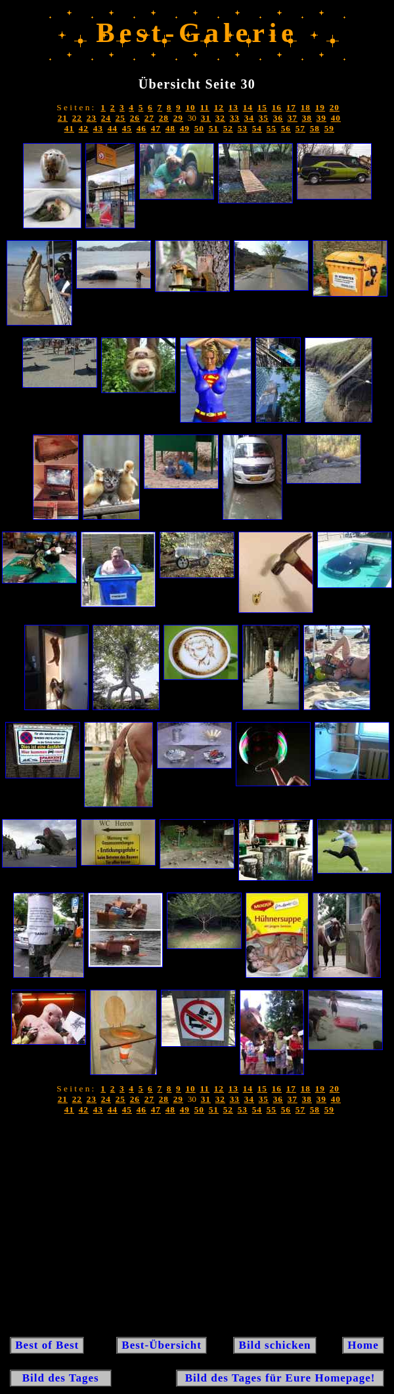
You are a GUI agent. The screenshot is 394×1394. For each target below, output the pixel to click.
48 (170, 128)
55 (271, 128)
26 (135, 118)
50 (199, 128)
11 (204, 107)
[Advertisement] (197, 1229)
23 (92, 118)
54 (257, 128)
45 (127, 128)
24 (106, 118)
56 (286, 128)
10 (190, 107)
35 (264, 118)
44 (113, 128)
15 (262, 107)
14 (248, 107)
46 (141, 128)
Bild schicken (274, 1345)
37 (292, 118)
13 (233, 107)
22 (77, 118)
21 (63, 118)
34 (249, 118)
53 (243, 128)
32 (220, 118)
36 (278, 118)
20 (334, 107)
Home (363, 1345)
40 (336, 118)
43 (98, 128)
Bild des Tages (61, 1378)
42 (84, 128)
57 (300, 128)
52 (228, 128)
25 (120, 118)
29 (178, 118)
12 (219, 107)
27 (149, 118)
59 (329, 128)
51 (214, 128)
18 (306, 107)
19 (320, 107)
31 (206, 118)
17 (291, 107)
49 (185, 128)
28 (164, 118)
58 (315, 128)
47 (156, 128)
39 (321, 118)
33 (235, 118)
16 (277, 107)
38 (307, 118)
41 (69, 128)
